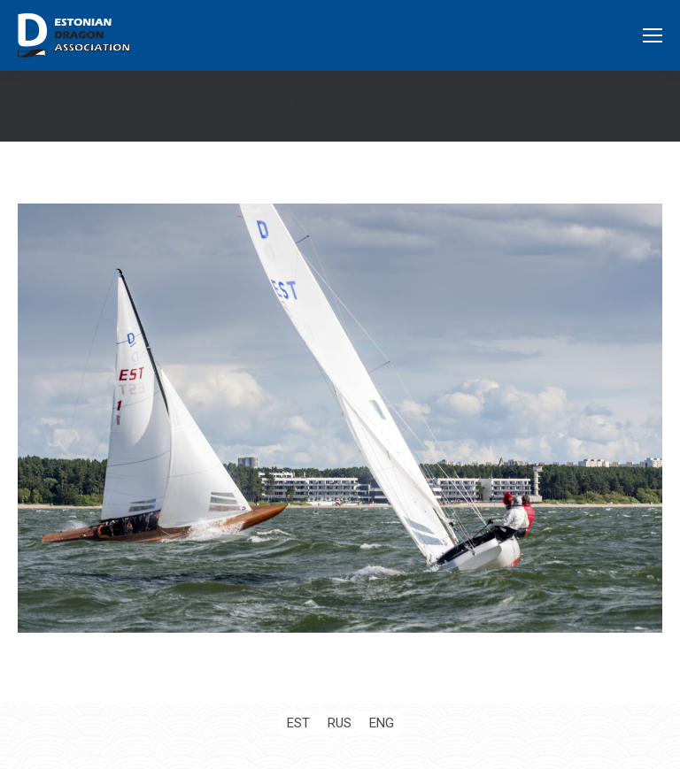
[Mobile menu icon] (652, 35)
